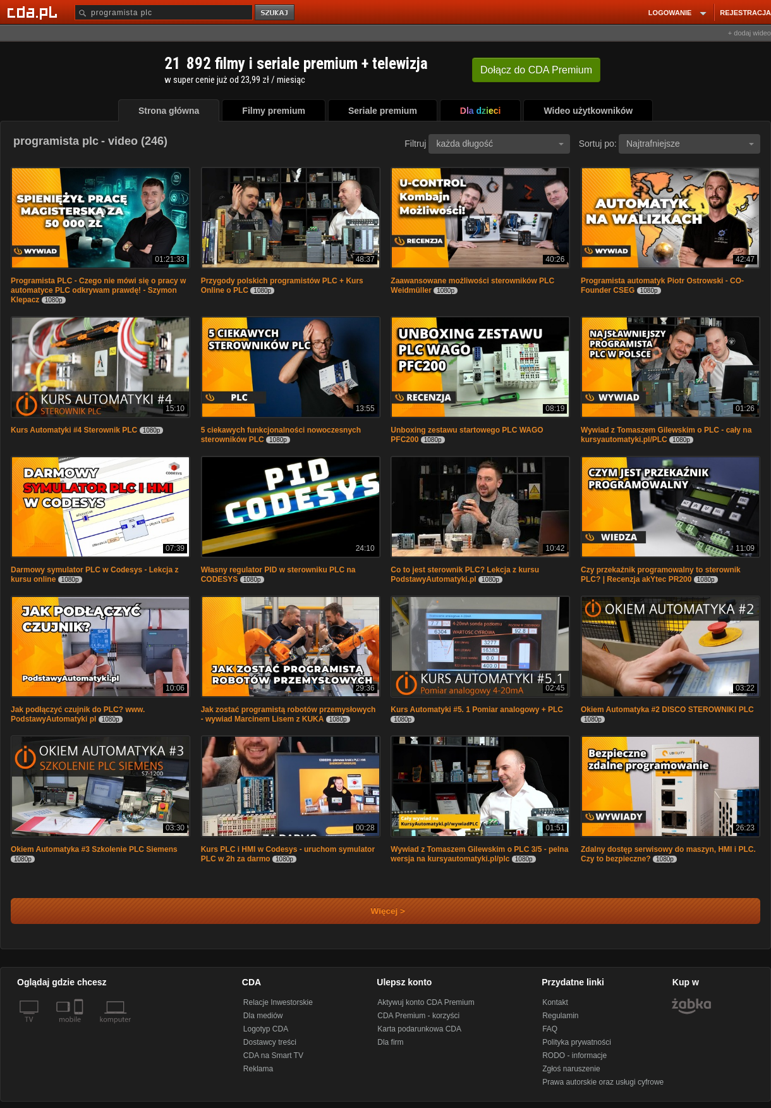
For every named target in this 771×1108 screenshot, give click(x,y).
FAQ (549, 1029)
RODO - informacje (574, 1055)
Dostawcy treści (269, 1042)
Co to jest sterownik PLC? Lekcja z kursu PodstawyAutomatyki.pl (465, 574)
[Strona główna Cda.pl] (34, 12)
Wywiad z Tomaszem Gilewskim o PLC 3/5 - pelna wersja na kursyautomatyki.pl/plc (479, 854)
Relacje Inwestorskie (278, 1002)
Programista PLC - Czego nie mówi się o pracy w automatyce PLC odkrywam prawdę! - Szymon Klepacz (98, 290)
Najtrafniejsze (690, 143)
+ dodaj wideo (749, 33)
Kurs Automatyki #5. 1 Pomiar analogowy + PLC (477, 709)
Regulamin (560, 1015)
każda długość (500, 143)
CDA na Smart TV (273, 1055)
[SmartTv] (80, 1027)
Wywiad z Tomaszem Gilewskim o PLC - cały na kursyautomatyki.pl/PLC (666, 435)
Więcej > (377, 911)
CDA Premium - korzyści (418, 1015)
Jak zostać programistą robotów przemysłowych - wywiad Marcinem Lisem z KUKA (288, 714)
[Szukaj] (164, 12)
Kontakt (555, 1002)
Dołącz (536, 70)
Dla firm (390, 1042)
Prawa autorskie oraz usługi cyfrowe (603, 1082)
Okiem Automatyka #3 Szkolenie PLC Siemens (94, 849)
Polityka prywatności (576, 1042)
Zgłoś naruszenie (571, 1068)
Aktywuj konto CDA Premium (425, 1002)
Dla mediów (263, 1015)
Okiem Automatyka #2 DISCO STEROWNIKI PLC (667, 709)
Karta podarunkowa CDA (419, 1029)
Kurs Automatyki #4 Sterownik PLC (74, 430)
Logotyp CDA (265, 1029)
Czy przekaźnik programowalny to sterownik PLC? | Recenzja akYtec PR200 (661, 574)
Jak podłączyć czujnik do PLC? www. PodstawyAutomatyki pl (78, 714)
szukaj (275, 13)
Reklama (258, 1068)
